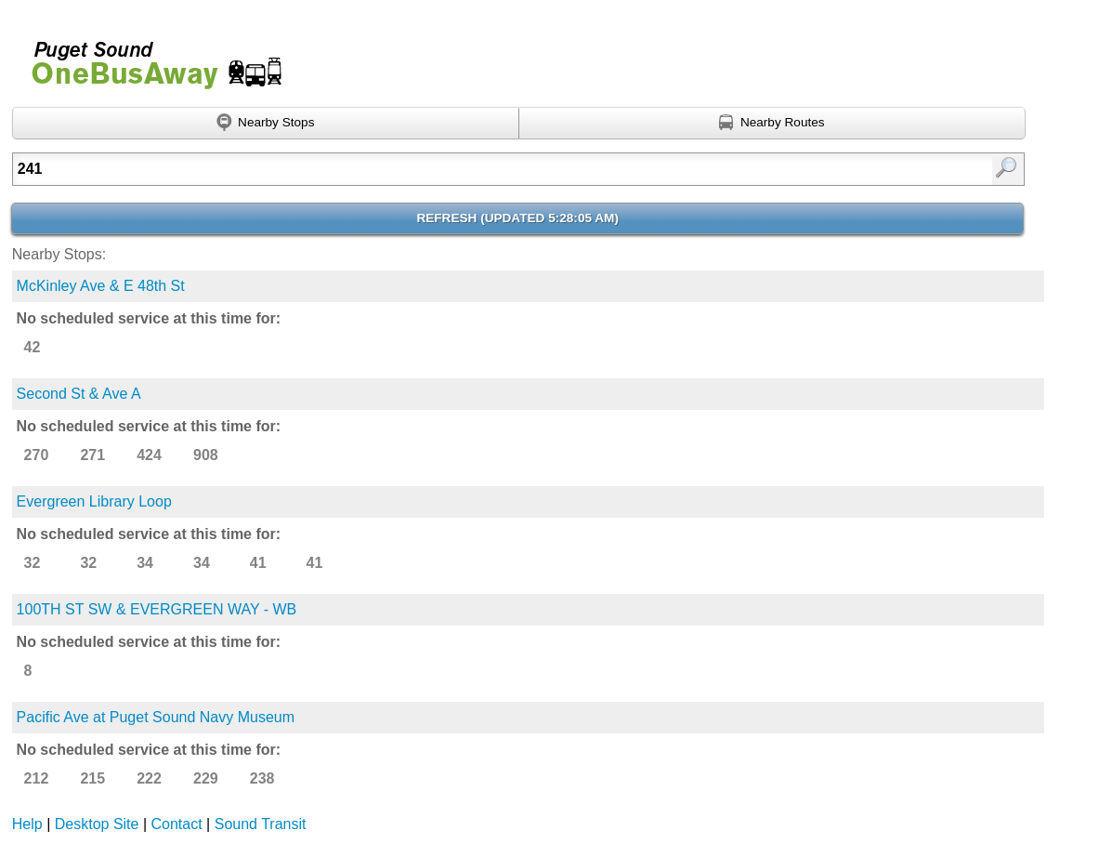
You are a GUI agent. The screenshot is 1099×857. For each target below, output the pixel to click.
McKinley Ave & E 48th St (101, 286)
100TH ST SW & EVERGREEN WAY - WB (157, 609)
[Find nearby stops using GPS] (265, 123)
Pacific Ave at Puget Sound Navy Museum (155, 717)
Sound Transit (261, 824)
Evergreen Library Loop (94, 501)
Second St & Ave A (79, 394)
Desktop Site (97, 824)
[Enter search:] (445, 169)
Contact (177, 824)
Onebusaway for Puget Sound (148, 57)
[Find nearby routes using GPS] (772, 123)
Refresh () (517, 218)
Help (27, 824)
